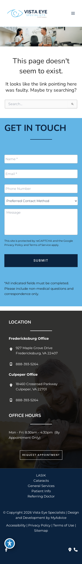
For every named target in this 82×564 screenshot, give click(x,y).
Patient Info (41, 491)
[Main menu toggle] (73, 13)
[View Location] (33, 350)
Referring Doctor (41, 496)
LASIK (41, 475)
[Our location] (76, 550)
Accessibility (16, 525)
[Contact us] (70, 550)
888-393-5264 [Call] (27, 364)
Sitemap (41, 531)
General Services (41, 486)
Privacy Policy (13, 245)
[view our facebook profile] (6, 550)
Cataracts (41, 481)
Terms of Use (63, 525)
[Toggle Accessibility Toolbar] (9, 543)
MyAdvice (58, 518)
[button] (41, 455)
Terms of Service (40, 245)
